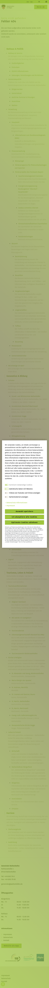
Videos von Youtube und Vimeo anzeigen (24, 493)
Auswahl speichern (24, 511)
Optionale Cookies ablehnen (24, 522)
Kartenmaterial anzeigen (18, 497)
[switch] (6, 489)
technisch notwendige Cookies (20, 485)
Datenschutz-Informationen (16, 503)
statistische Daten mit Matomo (21, 489)
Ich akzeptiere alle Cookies (24, 517)
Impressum (10, 506)
